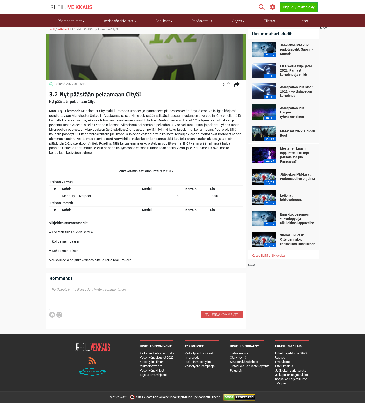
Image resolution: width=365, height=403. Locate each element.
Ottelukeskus (284, 366)
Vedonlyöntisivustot (120, 20)
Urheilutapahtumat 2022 (291, 353)
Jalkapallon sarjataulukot (292, 375)
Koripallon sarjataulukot (291, 379)
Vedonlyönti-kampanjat (200, 366)
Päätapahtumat (71, 20)
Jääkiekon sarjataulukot (291, 370)
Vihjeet (238, 20)
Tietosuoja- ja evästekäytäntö (249, 366)
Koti (52, 29)
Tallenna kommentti (221, 314)
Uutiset (302, 20)
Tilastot (271, 20)
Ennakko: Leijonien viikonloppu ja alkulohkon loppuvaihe (297, 218)
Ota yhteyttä (238, 357)
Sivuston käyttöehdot (244, 362)
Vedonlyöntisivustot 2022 (156, 357)
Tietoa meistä (239, 353)
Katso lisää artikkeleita (268, 255)
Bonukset (163, 20)
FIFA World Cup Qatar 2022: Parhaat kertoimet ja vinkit (296, 70)
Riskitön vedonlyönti (198, 362)
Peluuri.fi (236, 370)
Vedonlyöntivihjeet (152, 370)
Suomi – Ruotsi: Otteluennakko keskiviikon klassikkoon (297, 239)
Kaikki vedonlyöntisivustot (157, 353)
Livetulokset (283, 362)
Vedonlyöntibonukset (199, 353)
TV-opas (280, 383)
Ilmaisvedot (192, 357)
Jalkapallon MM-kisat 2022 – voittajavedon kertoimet (296, 91)
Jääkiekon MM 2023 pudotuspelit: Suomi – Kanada (296, 49)
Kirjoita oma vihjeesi (153, 375)
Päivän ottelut (202, 20)
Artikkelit (63, 29)
